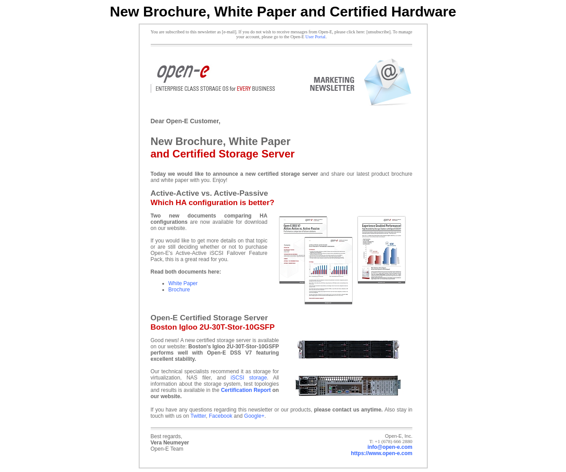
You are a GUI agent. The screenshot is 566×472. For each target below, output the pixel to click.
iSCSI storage (249, 378)
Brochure (179, 289)
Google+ (254, 416)
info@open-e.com (389, 447)
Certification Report (246, 390)
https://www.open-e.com (381, 453)
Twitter (198, 416)
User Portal (315, 36)
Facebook (221, 416)
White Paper (183, 283)
